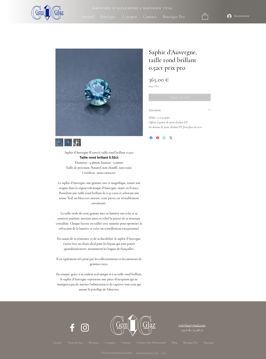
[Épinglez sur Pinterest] (158, 138)
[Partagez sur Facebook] (151, 138)
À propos (21, 325)
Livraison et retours (23, 331)
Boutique (21, 323)
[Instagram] (85, 327)
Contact (20, 327)
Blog (20, 329)
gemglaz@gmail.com (191, 325)
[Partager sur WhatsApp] (164, 138)
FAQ (20, 334)
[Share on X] (171, 138)
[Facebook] (72, 327)
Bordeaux (110, 349)
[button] (205, 16)
